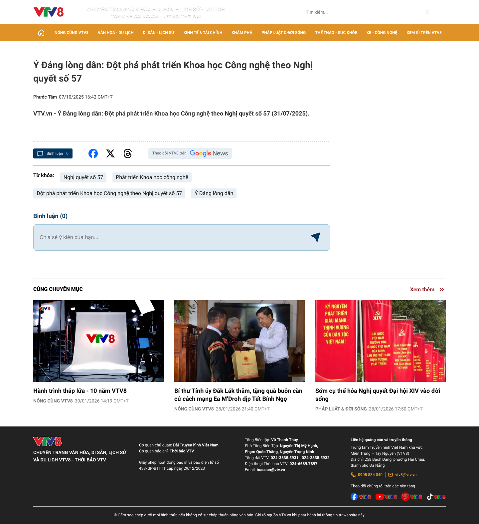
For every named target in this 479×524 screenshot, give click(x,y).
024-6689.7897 (303, 463)
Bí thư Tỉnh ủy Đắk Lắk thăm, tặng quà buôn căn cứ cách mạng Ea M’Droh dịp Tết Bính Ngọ (238, 395)
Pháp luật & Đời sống (284, 32)
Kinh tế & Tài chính (203, 32)
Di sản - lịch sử (158, 32)
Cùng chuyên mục (58, 289)
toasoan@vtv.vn (271, 469)
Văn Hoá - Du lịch (115, 32)
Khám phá (242, 32)
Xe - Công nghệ (382, 32)
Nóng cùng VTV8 (71, 32)
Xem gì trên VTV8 (424, 32)
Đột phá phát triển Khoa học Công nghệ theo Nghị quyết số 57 (109, 193)
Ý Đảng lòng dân (214, 193)
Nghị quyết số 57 (83, 177)
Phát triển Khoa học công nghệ (152, 177)
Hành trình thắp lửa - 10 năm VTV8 (80, 391)
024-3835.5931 (285, 457)
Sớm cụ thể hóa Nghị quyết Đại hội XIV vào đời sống (377, 395)
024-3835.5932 (316, 457)
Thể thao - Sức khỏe (336, 32)
